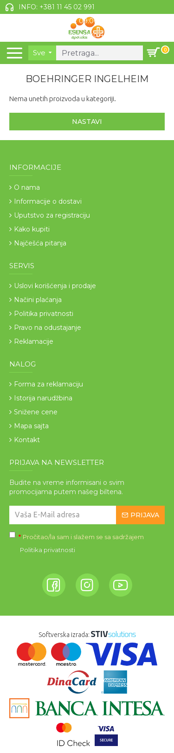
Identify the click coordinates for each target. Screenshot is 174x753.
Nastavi (87, 121)
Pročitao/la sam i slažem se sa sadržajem (76, 544)
